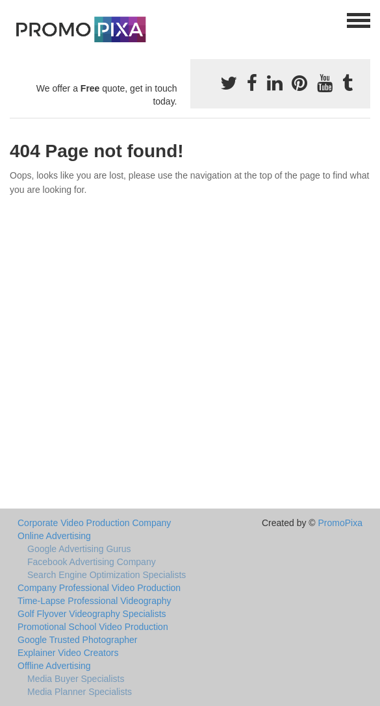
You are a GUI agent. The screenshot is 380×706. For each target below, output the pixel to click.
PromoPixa (340, 523)
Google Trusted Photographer (77, 640)
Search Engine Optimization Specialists (106, 575)
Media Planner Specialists (79, 692)
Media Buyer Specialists (75, 679)
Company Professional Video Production (99, 588)
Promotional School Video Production (93, 627)
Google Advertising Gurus (79, 549)
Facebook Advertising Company (91, 562)
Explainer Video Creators (68, 653)
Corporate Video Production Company (94, 523)
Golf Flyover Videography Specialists (92, 614)
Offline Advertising (54, 666)
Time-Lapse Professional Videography (94, 601)
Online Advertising (54, 536)
